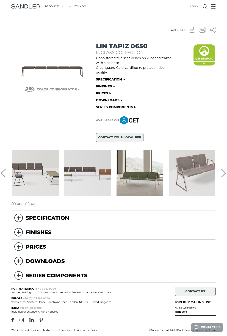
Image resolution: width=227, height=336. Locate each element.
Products (54, 6)
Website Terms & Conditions (26, 330)
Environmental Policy (85, 330)
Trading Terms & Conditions (57, 330)
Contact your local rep (119, 137)
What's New (77, 6)
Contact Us (207, 327)
